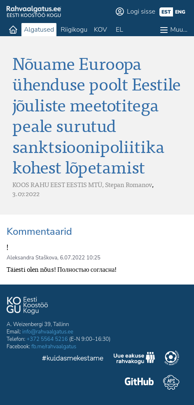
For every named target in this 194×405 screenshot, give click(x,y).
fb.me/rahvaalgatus (53, 346)
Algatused (39, 29)
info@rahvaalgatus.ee (47, 332)
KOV (100, 29)
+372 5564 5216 (47, 339)
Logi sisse (141, 11)
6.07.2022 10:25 (80, 258)
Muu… (178, 29)
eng (180, 12)
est (166, 12)
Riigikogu (74, 29)
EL (119, 29)
